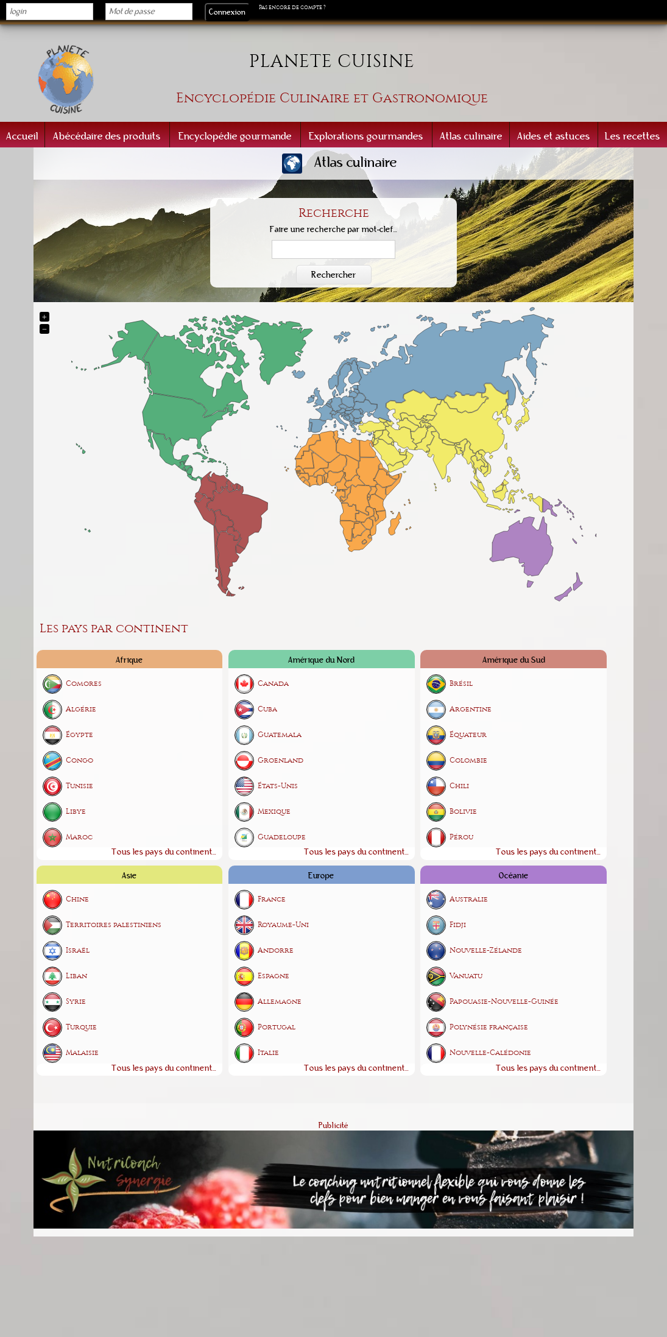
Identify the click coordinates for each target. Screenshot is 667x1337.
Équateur (468, 735)
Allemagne (280, 1002)
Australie (469, 900)
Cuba (267, 709)
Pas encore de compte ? (292, 7)
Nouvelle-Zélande (486, 951)
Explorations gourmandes (366, 136)
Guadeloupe (282, 837)
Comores (84, 684)
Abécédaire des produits (107, 136)
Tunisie (79, 786)
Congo (79, 760)
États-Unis (278, 786)
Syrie (76, 1002)
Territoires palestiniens (113, 926)
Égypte (79, 735)
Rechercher (333, 274)
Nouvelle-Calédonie (490, 1053)
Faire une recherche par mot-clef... (334, 229)
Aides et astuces (553, 136)
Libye (76, 812)
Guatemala (280, 735)
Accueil (22, 136)
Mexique (274, 812)
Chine (77, 900)
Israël (78, 951)
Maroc (79, 837)
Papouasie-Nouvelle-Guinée (504, 1002)
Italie (268, 1053)
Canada (273, 684)
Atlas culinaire (471, 136)
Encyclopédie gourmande (235, 136)
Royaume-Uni (283, 926)
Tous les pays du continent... (163, 852)
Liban (76, 977)
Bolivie (463, 812)
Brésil (461, 684)
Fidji (458, 926)
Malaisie (82, 1053)
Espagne (273, 977)
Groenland (280, 760)
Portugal (276, 1028)
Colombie (468, 760)
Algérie (81, 709)
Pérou (461, 837)
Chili (459, 786)
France (272, 900)
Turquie (81, 1028)
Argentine (471, 709)
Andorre (276, 951)
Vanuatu (466, 977)
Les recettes (632, 136)
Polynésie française (489, 1028)
